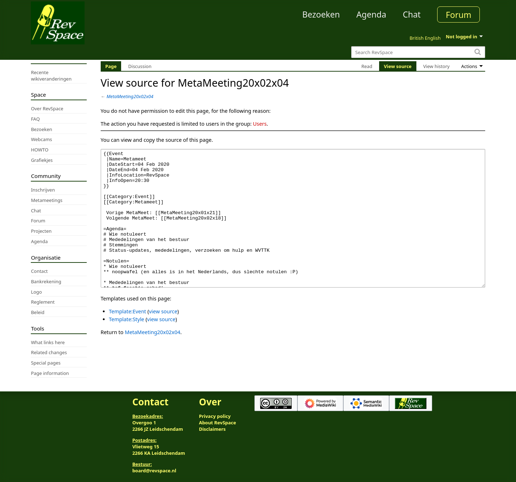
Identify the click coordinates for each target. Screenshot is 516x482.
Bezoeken (321, 14)
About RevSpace (217, 422)
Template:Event (127, 338)
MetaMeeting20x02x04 (129, 96)
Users (260, 123)
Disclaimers (212, 429)
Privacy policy (214, 416)
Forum (458, 14)
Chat (412, 14)
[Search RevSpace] (418, 52)
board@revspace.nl (154, 470)
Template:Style (126, 346)
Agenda (371, 14)
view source (163, 338)
